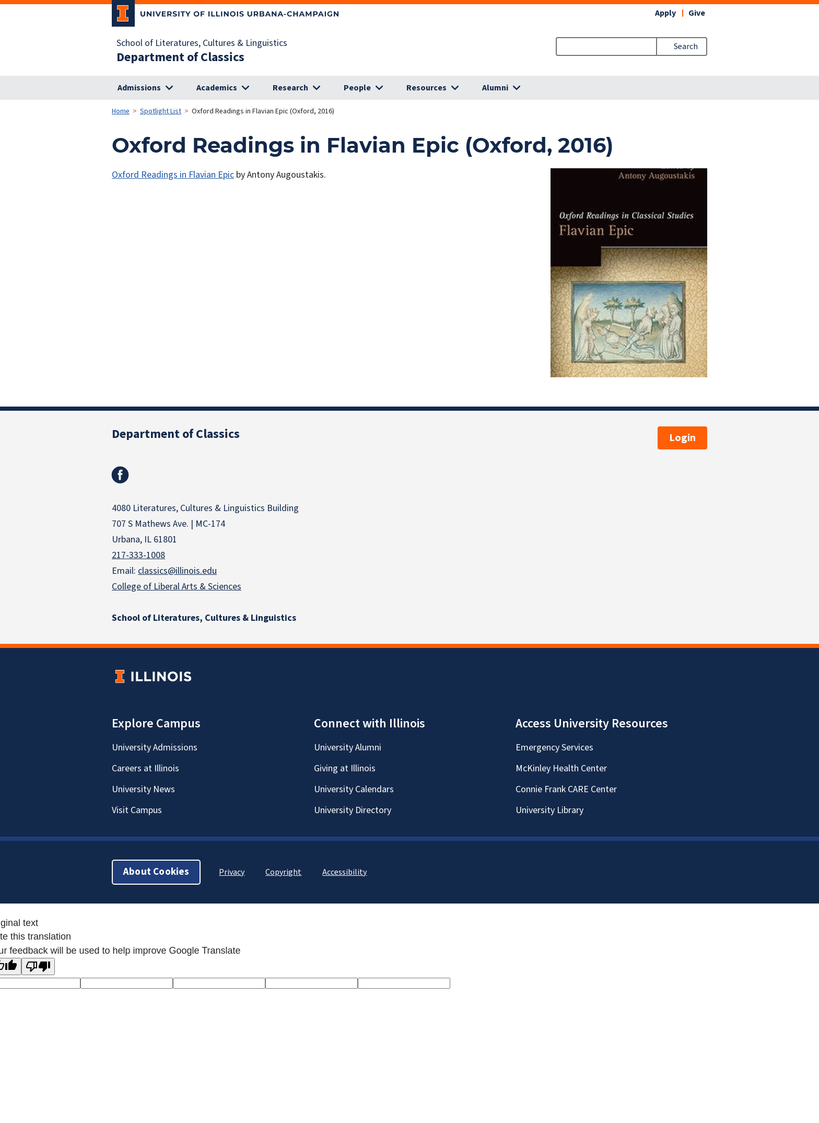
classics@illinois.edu (177, 570)
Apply (665, 13)
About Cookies (156, 872)
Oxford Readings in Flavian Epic (173, 174)
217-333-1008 (138, 555)
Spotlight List (160, 111)
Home (121, 111)
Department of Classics (180, 57)
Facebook (120, 475)
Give (696, 13)
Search (686, 46)
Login (682, 438)
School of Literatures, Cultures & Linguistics (201, 43)
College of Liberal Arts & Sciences (176, 586)
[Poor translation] (38, 966)
